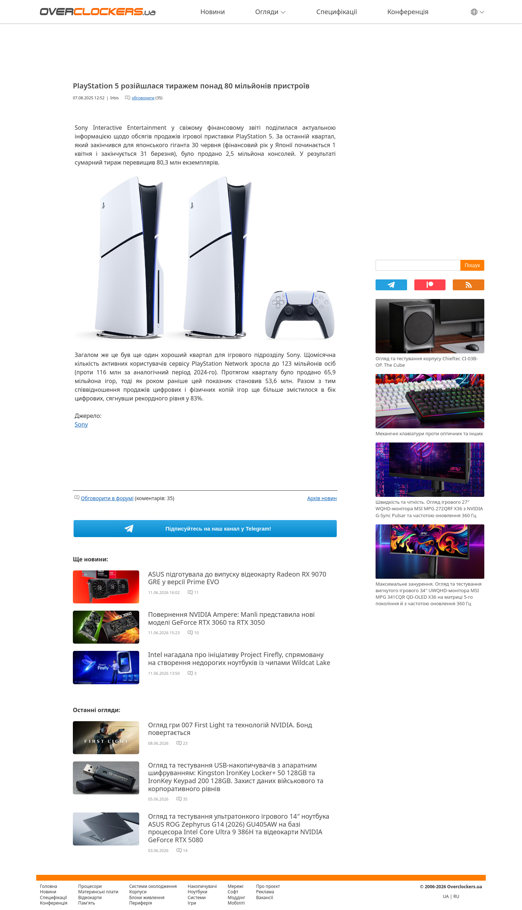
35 (185, 799)
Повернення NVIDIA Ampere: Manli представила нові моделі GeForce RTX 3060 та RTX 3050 (231, 618)
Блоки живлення (146, 897)
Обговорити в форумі (107, 498)
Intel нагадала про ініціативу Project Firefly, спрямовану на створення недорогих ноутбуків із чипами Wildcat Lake (239, 658)
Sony (81, 424)
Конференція (407, 11)
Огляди (270, 11)
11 (196, 592)
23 (185, 743)
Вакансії (264, 897)
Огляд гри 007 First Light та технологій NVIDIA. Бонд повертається (230, 728)
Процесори (90, 886)
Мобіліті (236, 903)
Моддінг (236, 897)
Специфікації (336, 11)
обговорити (143, 97)
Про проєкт (268, 886)
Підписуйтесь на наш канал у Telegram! (219, 528)
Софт (233, 892)
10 (196, 632)
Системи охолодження (153, 886)
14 (185, 850)
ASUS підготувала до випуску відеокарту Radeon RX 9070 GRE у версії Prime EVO (237, 578)
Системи (197, 897)
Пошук (472, 265)
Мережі (235, 886)
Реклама (265, 892)
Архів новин (322, 498)
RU (456, 896)
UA (446, 896)
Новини (212, 11)
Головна (48, 886)
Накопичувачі (202, 886)
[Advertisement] (205, 50)
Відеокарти (90, 897)
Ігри (192, 903)
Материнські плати (98, 892)
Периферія (140, 903)
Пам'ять (86, 903)
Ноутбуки (197, 892)
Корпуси (137, 892)
